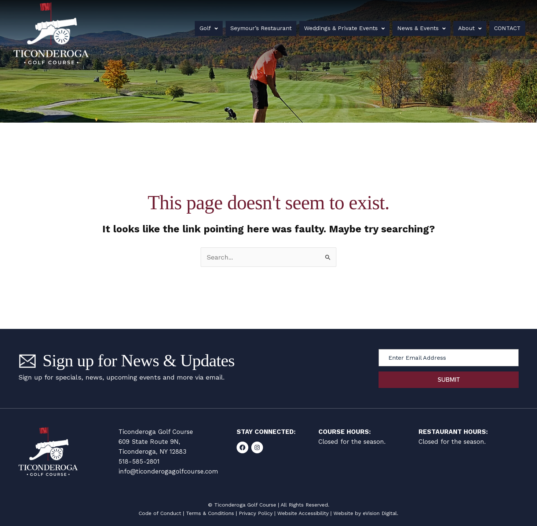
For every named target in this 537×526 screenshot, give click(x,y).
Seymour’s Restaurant (257, 28)
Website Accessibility (303, 513)
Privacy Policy (256, 513)
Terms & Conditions (210, 513)
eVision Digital (380, 513)
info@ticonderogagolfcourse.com (168, 471)
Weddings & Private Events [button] (339, 28)
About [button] (460, 28)
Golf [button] (207, 28)
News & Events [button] (414, 28)
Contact (502, 28)
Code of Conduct (160, 513)
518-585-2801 (139, 461)
